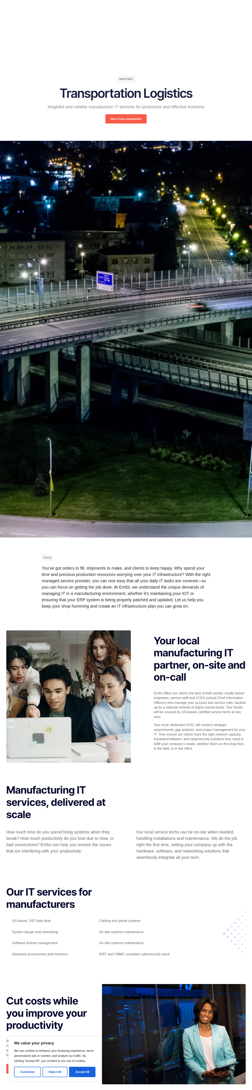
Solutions (98, 7)
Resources (140, 7)
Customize (27, 1072)
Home (80, 7)
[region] (54, 1059)
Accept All (82, 1072)
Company (119, 7)
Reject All (55, 1072)
